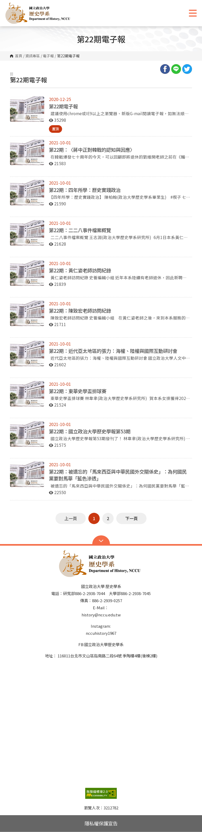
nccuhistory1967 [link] (101, 633)
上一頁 (70, 518)
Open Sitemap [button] (101, 540)
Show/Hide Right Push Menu (193, 13)
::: (11, 73)
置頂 (55, 128)
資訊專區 (32, 56)
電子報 (48, 56)
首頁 (18, 56)
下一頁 (131, 518)
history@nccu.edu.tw (101, 614)
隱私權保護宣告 (101, 823)
